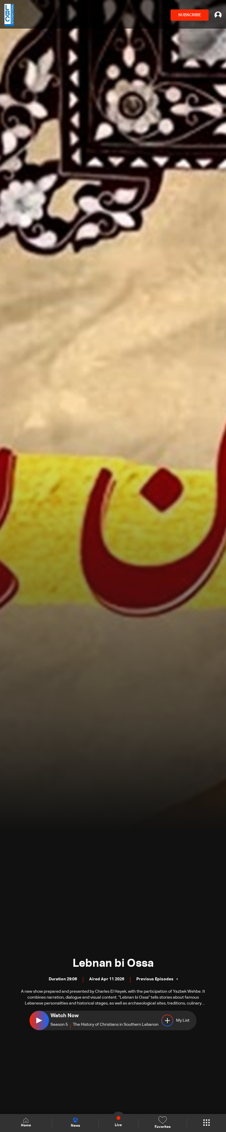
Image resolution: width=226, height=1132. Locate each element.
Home (26, 1123)
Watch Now (64, 1015)
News (75, 1123)
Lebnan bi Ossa (113, 963)
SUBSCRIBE (189, 15)
